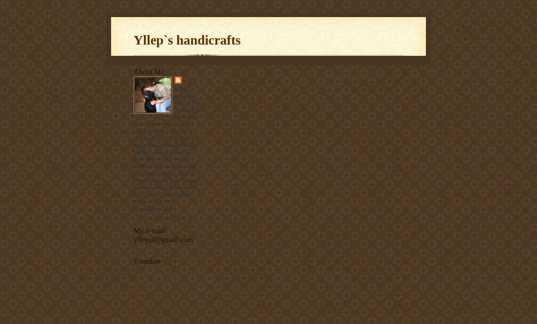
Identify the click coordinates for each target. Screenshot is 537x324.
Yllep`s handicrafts (187, 40)
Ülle (190, 79)
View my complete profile (160, 217)
